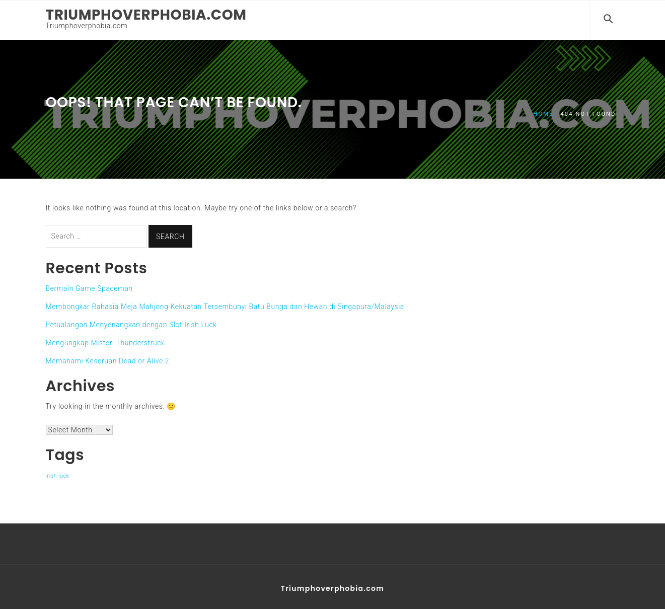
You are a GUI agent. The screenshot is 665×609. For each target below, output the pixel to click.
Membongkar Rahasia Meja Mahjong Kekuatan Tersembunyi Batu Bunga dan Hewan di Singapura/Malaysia (225, 305)
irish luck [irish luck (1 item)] (57, 475)
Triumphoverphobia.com (146, 15)
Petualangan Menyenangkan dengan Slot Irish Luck (131, 324)
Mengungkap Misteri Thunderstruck (105, 342)
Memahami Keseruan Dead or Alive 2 (108, 360)
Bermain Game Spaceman (89, 287)
